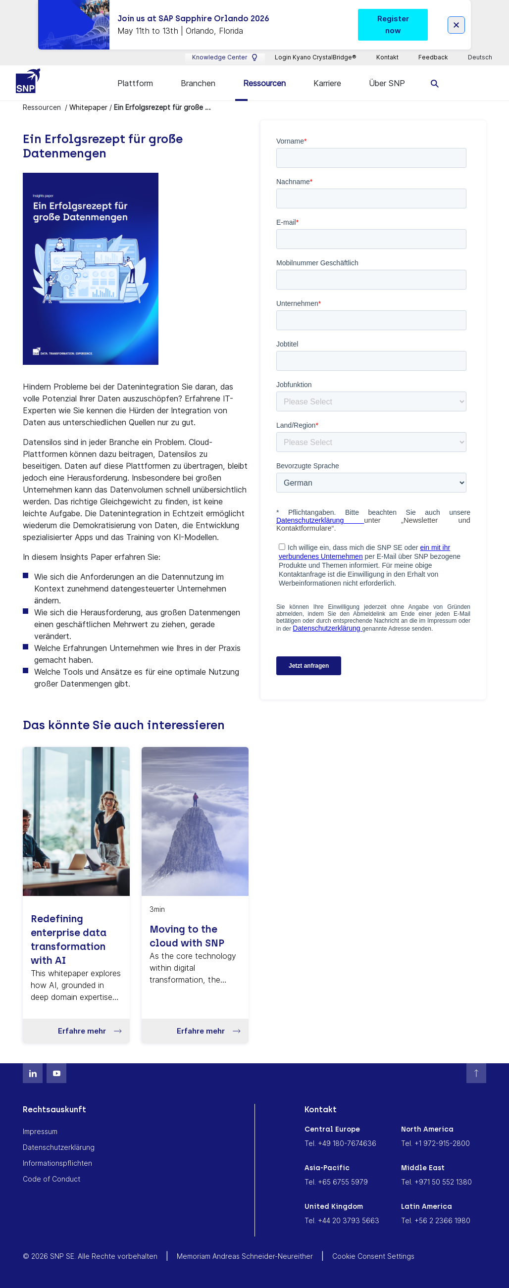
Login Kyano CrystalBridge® (315, 57)
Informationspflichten (57, 1163)
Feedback (433, 57)
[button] (76, 1031)
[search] (435, 83)
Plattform (135, 83)
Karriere (327, 83)
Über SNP (387, 83)
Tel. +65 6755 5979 (336, 1182)
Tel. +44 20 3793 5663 (342, 1220)
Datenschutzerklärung (59, 1147)
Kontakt (387, 57)
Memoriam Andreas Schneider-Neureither (245, 1256)
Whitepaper (88, 107)
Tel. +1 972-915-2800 (435, 1143)
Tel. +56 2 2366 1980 (435, 1220)
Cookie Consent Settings (373, 1256)
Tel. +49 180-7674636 (340, 1143)
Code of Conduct (51, 1179)
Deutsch (481, 57)
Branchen (198, 83)
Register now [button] (393, 24)
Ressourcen (264, 83)
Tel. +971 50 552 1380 (436, 1182)
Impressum (40, 1131)
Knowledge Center (225, 57)
